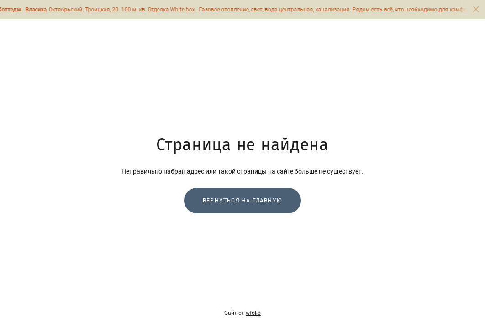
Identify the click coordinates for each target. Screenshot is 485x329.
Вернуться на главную (242, 200)
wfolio (253, 313)
